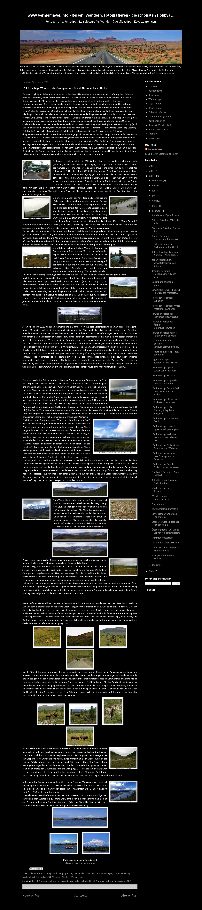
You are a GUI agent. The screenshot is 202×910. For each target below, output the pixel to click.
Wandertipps (155, 99)
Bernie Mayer (155, 149)
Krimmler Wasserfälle (163, 538)
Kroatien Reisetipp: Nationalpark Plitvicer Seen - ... (164, 274)
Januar (155, 565)
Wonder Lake (77, 877)
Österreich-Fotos (157, 112)
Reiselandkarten (156, 121)
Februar (156, 211)
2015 (152, 176)
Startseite (81, 895)
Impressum (154, 138)
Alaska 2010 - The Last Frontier (80, 863)
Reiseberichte (155, 91)
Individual (95, 873)
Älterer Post (129, 895)
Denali (77, 873)
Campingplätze (65, 873)
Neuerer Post (31, 895)
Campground (50, 873)
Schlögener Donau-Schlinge (165, 542)
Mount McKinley (121, 873)
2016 (152, 171)
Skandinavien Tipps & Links (165, 215)
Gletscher (85, 873)
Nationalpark (28, 877)
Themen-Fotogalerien (159, 116)
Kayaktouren (154, 103)
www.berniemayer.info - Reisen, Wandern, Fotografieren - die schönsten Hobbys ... (101, 15)
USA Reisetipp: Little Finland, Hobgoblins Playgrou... (163, 410)
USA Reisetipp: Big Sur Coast (166, 375)
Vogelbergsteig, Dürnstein (165, 509)
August (156, 185)
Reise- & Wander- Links (160, 125)
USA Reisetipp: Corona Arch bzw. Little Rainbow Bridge (166, 391)
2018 (152, 166)
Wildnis (65, 877)
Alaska (33, 873)
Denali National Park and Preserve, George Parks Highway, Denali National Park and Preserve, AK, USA (81, 881)
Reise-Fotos (154, 108)
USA (49, 877)
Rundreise (41, 877)
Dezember (157, 180)
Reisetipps (153, 95)
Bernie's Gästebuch (158, 129)
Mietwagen (106, 873)
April (154, 201)
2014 (152, 571)
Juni (154, 191)
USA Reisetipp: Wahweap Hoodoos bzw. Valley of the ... (164, 437)
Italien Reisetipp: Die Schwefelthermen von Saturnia (164, 263)
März (155, 206)
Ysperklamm (158, 504)
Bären (40, 873)
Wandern (56, 877)
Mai (154, 196)
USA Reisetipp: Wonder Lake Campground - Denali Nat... (163, 456)
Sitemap (152, 134)
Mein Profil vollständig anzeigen (161, 154)
